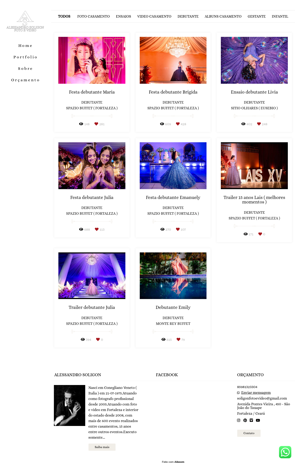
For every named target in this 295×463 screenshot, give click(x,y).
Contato (248, 433)
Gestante (257, 16)
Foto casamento (93, 16)
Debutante (188, 16)
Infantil (280, 16)
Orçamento (25, 80)
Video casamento (154, 16)
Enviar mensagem (256, 392)
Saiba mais (102, 447)
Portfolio (26, 57)
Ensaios (123, 16)
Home (25, 45)
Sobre (25, 68)
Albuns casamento (223, 16)
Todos (64, 16)
